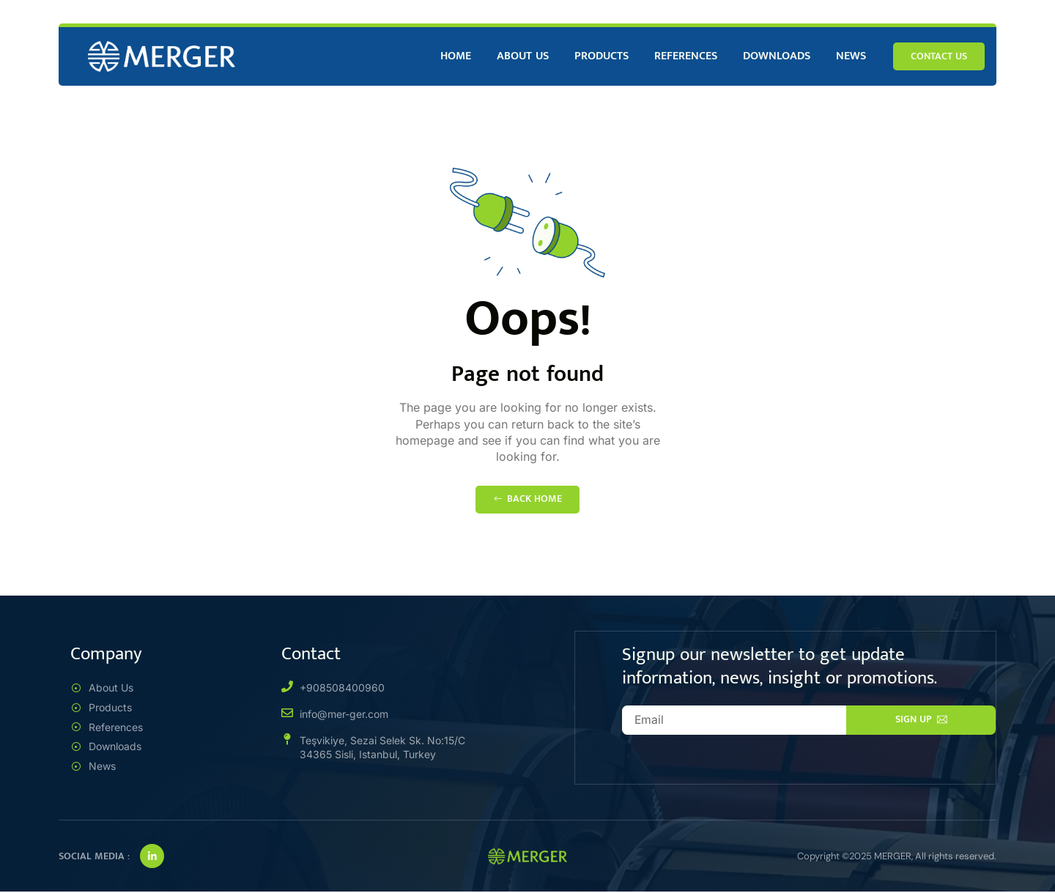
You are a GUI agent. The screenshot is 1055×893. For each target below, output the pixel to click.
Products (601, 56)
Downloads (776, 56)
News (851, 56)
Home (455, 56)
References (685, 56)
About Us (523, 56)
